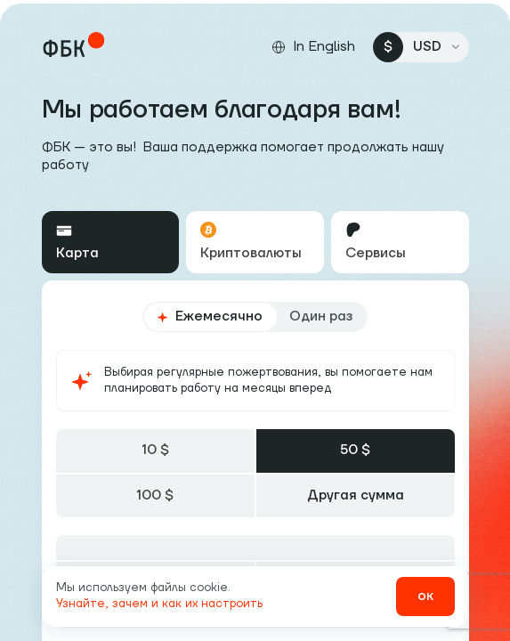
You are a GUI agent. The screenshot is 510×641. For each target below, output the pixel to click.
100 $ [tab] (155, 495)
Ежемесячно (210, 316)
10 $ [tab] (155, 450)
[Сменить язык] (313, 47)
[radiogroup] (255, 317)
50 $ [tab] (355, 450)
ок (425, 596)
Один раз (320, 316)
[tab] (111, 242)
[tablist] (255, 242)
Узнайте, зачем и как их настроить (159, 603)
